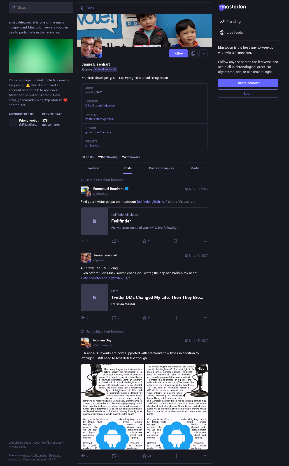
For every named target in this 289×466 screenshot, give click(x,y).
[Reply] (85, 241)
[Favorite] (146, 241)
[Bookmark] (175, 241)
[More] (205, 241)
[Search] (41, 7)
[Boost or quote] (115, 241)
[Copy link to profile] (193, 53)
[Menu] (203, 53)
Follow (178, 53)
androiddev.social (105, 69)
